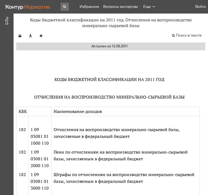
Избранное (89, 6)
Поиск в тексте (189, 35)
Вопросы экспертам (120, 6)
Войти (200, 6)
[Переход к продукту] (27, 7)
